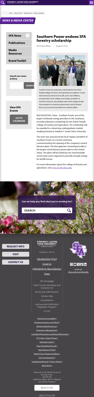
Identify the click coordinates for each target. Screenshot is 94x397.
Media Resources (15, 51)
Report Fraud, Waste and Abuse (46, 354)
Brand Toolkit (17, 60)
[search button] (69, 210)
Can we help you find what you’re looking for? (47, 201)
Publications (17, 43)
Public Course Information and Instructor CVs (47, 286)
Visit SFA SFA (47, 377)
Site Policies (46, 365)
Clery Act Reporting (46, 357)
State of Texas (51, 338)
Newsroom (28, 13)
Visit (16, 254)
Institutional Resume (40, 361)
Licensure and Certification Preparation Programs (47, 305)
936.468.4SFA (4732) (47, 258)
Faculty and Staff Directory (47, 291)
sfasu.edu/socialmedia (78, 272)
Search (30, 85)
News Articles (39, 13)
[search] (47, 210)
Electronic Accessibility (46, 318)
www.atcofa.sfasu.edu (62, 167)
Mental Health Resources (46, 326)
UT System (40, 338)
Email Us (47, 263)
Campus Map (47, 296)
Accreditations (47, 300)
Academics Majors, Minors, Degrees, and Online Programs (47, 380)
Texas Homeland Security (46, 346)
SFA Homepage (47, 281)
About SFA (18, 13)
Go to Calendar (19, 119)
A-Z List (47, 311)
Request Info (15, 246)
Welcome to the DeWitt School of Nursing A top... (47, 373)
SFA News (15, 35)
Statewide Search (47, 342)
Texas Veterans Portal (46, 350)
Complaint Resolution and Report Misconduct (49, 334)
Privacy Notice (55, 361)
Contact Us (15, 262)
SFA (10, 13)
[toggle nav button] (91, 2)
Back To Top (47, 387)
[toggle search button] (3, 2)
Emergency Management (46, 330)
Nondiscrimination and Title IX (46, 322)
